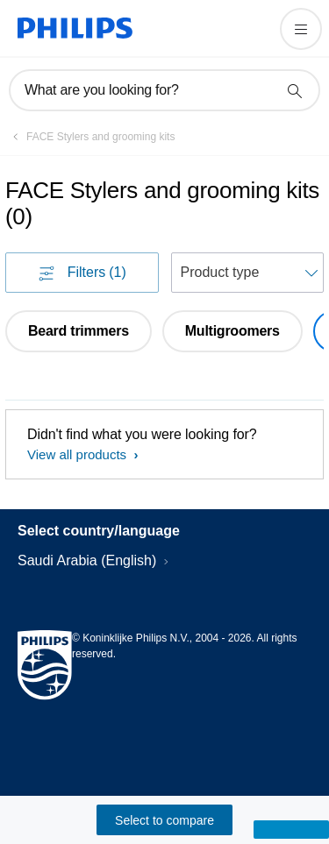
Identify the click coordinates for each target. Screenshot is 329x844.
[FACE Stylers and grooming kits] (90, 136)
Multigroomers (232, 330)
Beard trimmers (78, 330)
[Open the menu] (301, 29)
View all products (78, 454)
